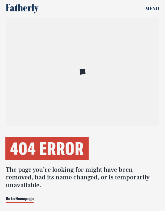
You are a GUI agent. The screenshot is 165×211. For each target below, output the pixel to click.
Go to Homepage (20, 198)
